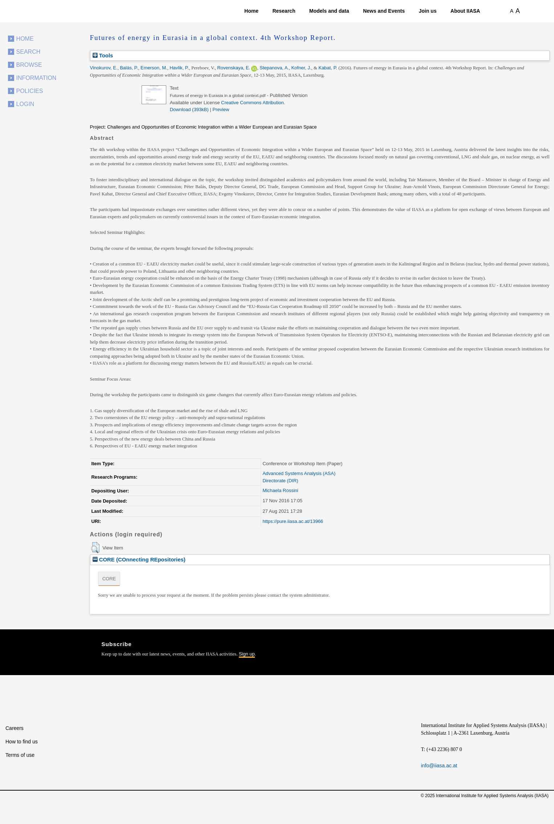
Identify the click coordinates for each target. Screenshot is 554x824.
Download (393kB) (189, 109)
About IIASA (465, 11)
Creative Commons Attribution (252, 102)
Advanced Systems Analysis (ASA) (298, 473)
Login (25, 104)
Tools (103, 55)
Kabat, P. (327, 67)
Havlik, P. (179, 67)
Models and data (329, 11)
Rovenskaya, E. (233, 67)
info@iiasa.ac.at (439, 765)
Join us (427, 11)
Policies (29, 91)
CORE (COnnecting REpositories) (139, 559)
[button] (95, 547)
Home (251, 11)
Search (28, 52)
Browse (29, 65)
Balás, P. (129, 67)
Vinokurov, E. (104, 67)
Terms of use (19, 755)
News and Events (384, 11)
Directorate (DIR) (280, 480)
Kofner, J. (301, 67)
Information (36, 78)
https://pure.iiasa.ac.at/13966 (292, 521)
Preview (220, 109)
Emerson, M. (153, 67)
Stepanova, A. (274, 67)
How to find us (21, 741)
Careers (14, 728)
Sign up (247, 654)
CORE (109, 578)
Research (283, 11)
